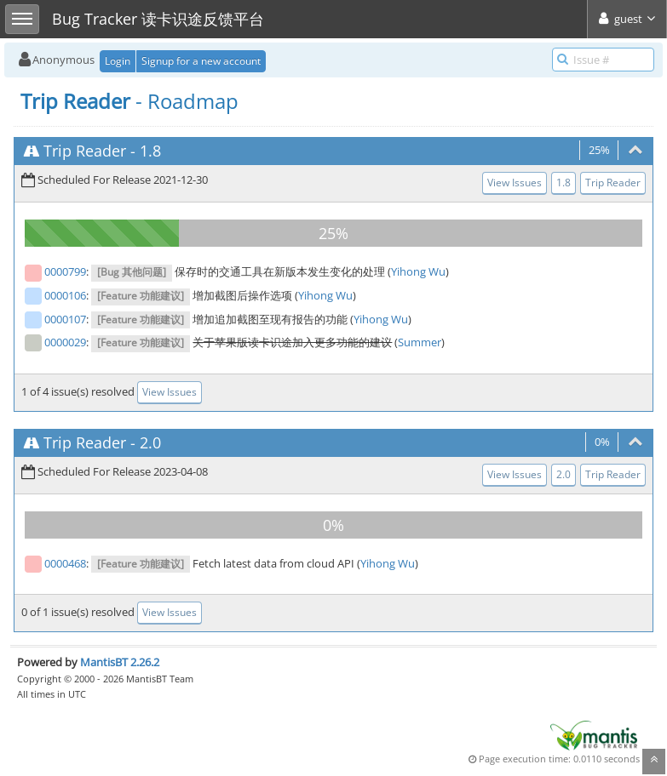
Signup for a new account (201, 61)
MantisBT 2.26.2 (119, 662)
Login (117, 61)
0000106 (65, 295)
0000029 (65, 342)
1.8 (150, 150)
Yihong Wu (418, 271)
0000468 (65, 563)
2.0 (150, 442)
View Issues (514, 182)
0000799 (65, 271)
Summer (419, 342)
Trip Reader (84, 150)
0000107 (65, 319)
